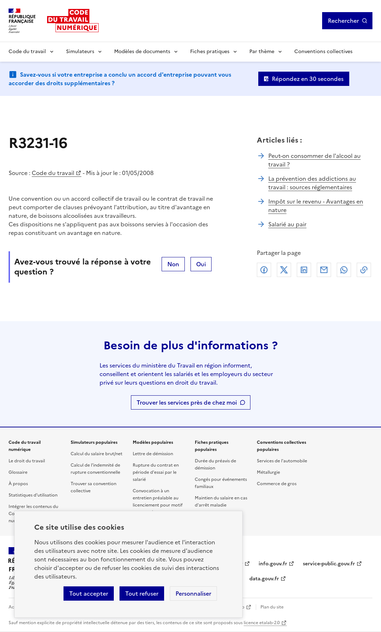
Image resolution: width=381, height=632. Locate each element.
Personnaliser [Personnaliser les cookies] (193, 593)
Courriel (324, 270)
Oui (201, 264)
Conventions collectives (323, 51)
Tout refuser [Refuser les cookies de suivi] (141, 593)
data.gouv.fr (264, 578)
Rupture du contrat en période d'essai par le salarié (156, 472)
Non (173, 264)
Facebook (264, 270)
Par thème (261, 51)
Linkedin (304, 270)
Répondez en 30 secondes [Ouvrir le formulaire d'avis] (308, 78)
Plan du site (272, 607)
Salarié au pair (287, 224)
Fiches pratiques (209, 51)
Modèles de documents (142, 51)
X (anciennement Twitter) (284, 270)
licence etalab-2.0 (262, 623)
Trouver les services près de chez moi (187, 402)
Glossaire (18, 472)
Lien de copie (364, 270)
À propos (18, 484)
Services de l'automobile (282, 461)
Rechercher (343, 20)
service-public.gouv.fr (329, 563)
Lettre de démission (153, 454)
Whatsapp (344, 270)
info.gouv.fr (273, 563)
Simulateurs (80, 51)
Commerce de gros (276, 484)
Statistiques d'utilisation (33, 495)
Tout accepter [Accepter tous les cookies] (88, 593)
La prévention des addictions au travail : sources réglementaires (312, 182)
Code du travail (27, 51)
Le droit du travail (27, 461)
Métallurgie (268, 472)
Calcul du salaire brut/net (96, 454)
